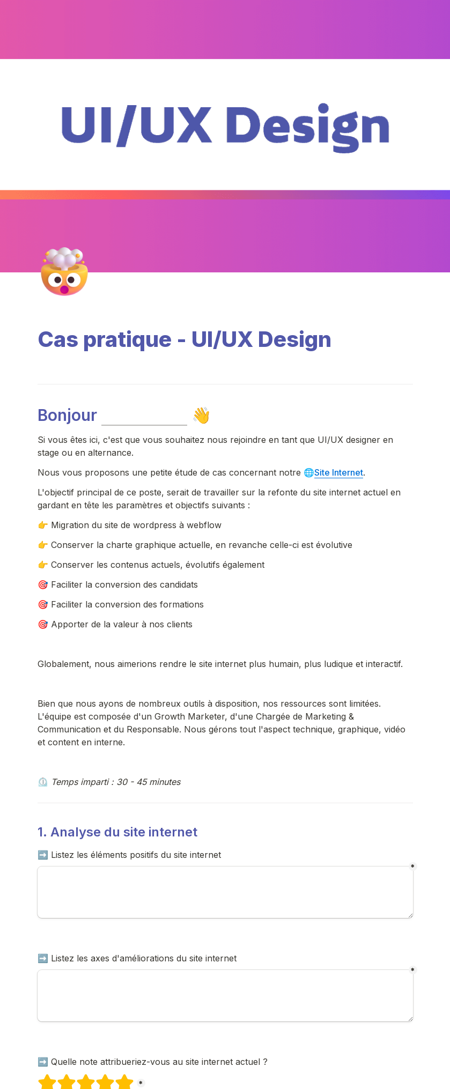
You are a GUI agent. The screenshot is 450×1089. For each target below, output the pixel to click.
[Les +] (225, 892)
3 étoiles (79, 1078)
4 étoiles (98, 1078)
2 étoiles (59, 1078)
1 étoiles (40, 1078)
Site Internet (338, 472)
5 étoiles (117, 1078)
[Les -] (225, 995)
